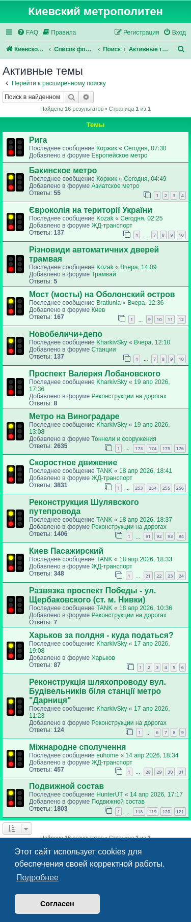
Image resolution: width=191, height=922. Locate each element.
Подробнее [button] (37, 877)
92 (158, 536)
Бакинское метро (63, 170)
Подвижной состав (66, 786)
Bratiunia (108, 302)
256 (180, 488)
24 (181, 576)
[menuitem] (27, 33)
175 (166, 448)
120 (166, 811)
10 (181, 235)
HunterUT (109, 794)
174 (152, 448)
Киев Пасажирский (66, 551)
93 (170, 536)
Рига (38, 140)
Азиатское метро (115, 185)
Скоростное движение (73, 462)
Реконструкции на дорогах (128, 396)
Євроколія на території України (90, 210)
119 (152, 811)
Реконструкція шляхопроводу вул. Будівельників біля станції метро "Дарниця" (97, 691)
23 (170, 576)
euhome (107, 755)
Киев (98, 309)
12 (181, 319)
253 (139, 488)
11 (170, 319)
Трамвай (103, 274)
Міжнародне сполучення (77, 747)
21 (148, 576)
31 (181, 772)
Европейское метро (119, 155)
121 (180, 811)
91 (148, 536)
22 (158, 576)
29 (158, 772)
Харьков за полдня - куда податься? (101, 635)
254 (152, 488)
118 (139, 811)
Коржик (106, 148)
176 (180, 448)
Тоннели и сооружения (123, 438)
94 (181, 536)
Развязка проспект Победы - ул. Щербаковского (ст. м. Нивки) (92, 595)
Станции (103, 349)
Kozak (105, 218)
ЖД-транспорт (111, 225)
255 (166, 488)
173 (139, 448)
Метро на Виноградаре (74, 416)
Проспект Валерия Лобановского (94, 373)
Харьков (103, 657)
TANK (104, 470)
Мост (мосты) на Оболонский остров (102, 294)
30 (170, 772)
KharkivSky (111, 342)
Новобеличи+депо (65, 334)
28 (148, 772)
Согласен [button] (57, 904)
